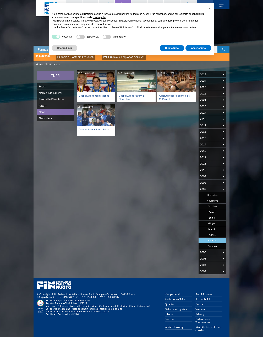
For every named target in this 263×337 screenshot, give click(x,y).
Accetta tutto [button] (198, 48)
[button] (209, 8)
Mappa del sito (173, 291)
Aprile (212, 232)
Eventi (42, 84)
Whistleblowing (174, 324)
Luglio (212, 215)
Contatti (200, 301)
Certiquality (64, 311)
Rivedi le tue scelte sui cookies (208, 326)
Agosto (212, 209)
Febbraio (212, 237)
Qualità (169, 301)
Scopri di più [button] (64, 48)
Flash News (45, 115)
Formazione (46, 49)
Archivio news (203, 291)
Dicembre (212, 192)
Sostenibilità (202, 296)
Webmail (200, 306)
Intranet (169, 311)
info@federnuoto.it (47, 294)
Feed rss (169, 316)
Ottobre (212, 203)
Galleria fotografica (176, 306)
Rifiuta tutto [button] (172, 48)
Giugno (212, 220)
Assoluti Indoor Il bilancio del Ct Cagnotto (174, 94)
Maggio (212, 226)
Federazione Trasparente (202, 318)
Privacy (199, 311)
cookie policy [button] (99, 17)
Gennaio (212, 243)
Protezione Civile (175, 296)
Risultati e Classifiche (51, 96)
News (42, 109)
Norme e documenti (50, 90)
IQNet (75, 311)
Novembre (212, 198)
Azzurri (43, 103)
